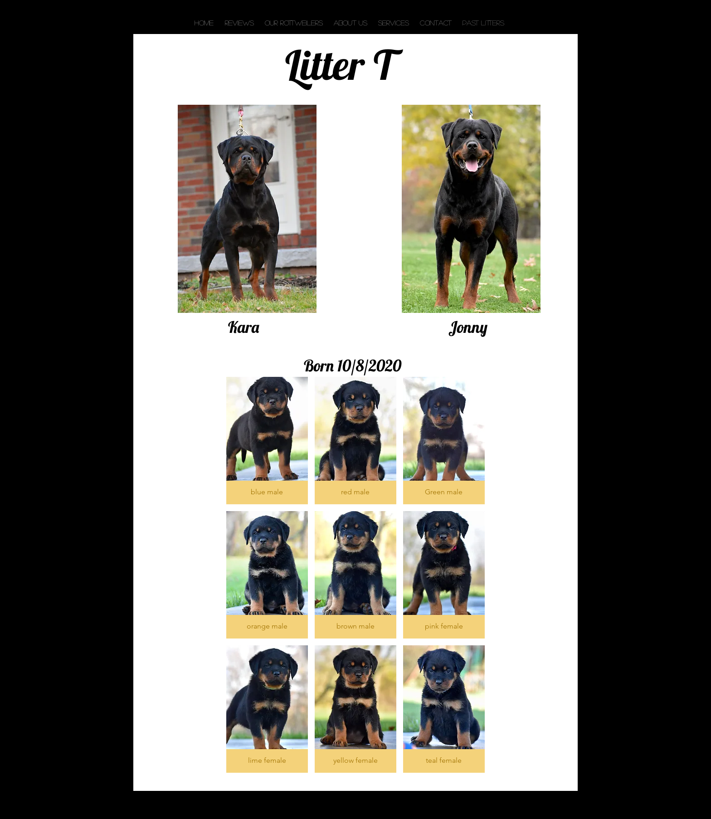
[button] (267, 440)
